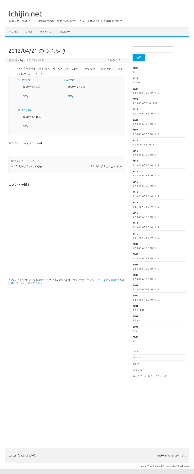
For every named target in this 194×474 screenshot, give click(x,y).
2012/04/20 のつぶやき (27, 166)
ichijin (21, 60)
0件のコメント (117, 60)
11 (154, 92)
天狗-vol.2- (69, 80)
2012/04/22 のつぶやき (107, 166)
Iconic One (146, 466)
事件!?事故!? (25, 80)
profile (13, 31)
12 (157, 92)
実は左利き (24, 110)
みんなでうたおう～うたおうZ (150, 376)
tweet (39, 143)
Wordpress (182, 466)
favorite (45, 31)
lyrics (28, 31)
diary (25, 96)
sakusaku (64, 31)
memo (136, 363)
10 (151, 92)
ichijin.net (25, 14)
